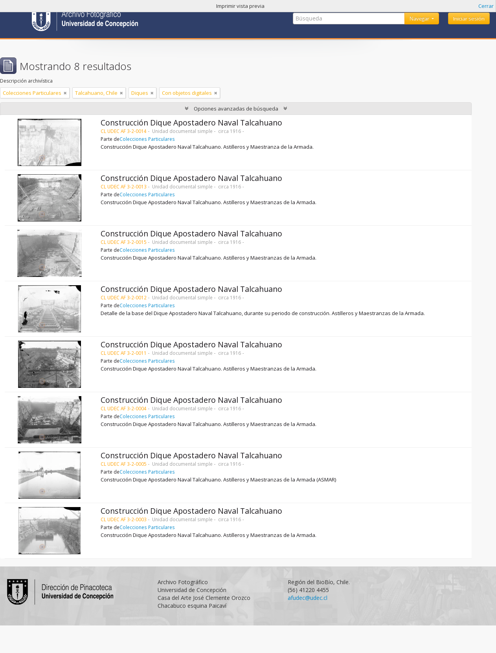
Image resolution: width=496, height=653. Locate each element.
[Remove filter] (65, 93)
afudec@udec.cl (307, 597)
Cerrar (486, 5)
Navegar (420, 18)
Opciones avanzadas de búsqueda (236, 108)
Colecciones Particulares (147, 139)
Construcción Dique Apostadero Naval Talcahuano (191, 122)
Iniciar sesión (469, 18)
